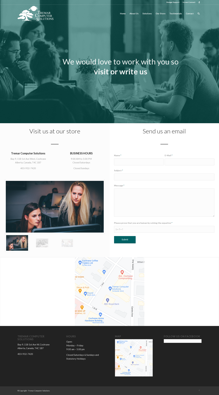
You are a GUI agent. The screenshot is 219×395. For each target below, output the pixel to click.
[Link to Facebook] (199, 2)
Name (117, 155)
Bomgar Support (173, 2)
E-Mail (168, 155)
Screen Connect (189, 2)
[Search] (199, 14)
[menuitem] (173, 2)
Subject (118, 170)
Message (119, 185)
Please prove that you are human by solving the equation (143, 223)
